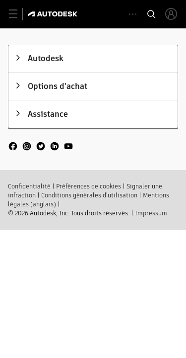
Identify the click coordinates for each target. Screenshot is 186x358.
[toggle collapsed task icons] (132, 14)
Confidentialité (29, 185)
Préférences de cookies (88, 185)
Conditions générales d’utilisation (89, 194)
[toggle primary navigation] (18, 14)
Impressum (151, 212)
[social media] (40, 146)
